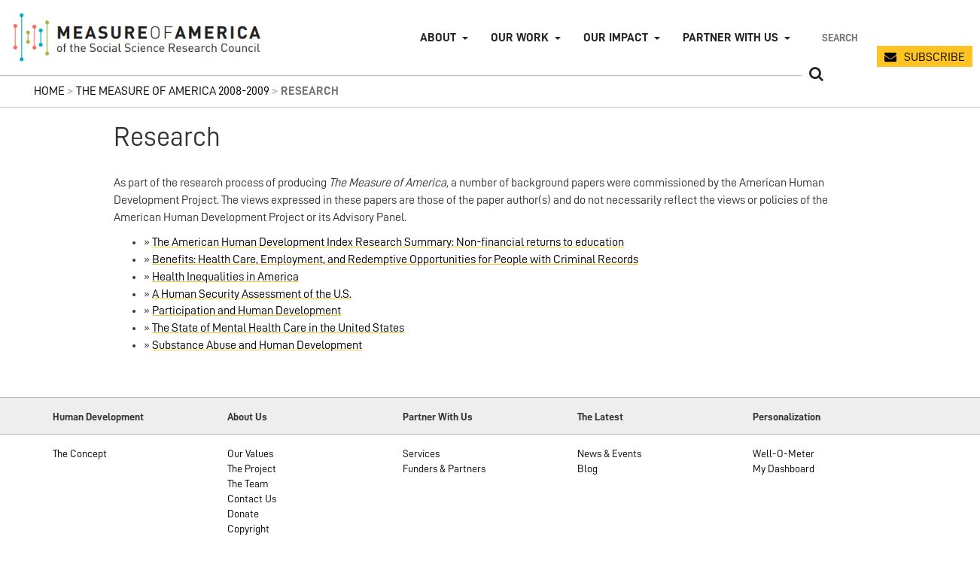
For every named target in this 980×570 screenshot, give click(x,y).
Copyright (248, 528)
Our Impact (615, 38)
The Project (251, 468)
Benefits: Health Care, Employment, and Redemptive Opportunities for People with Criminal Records (395, 259)
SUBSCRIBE (934, 57)
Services (421, 453)
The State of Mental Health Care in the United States (278, 328)
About (438, 38)
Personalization (786, 416)
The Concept (80, 453)
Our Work (520, 38)
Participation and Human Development (246, 311)
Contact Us (251, 498)
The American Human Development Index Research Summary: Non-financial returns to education (388, 242)
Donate (243, 513)
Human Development (98, 416)
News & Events (609, 453)
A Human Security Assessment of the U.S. (252, 294)
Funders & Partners (444, 468)
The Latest (600, 416)
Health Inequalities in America (225, 277)
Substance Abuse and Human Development (257, 345)
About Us (247, 416)
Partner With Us (438, 416)
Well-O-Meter (783, 453)
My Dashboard (783, 468)
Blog (587, 468)
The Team (248, 483)
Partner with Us (730, 38)
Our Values (250, 453)
